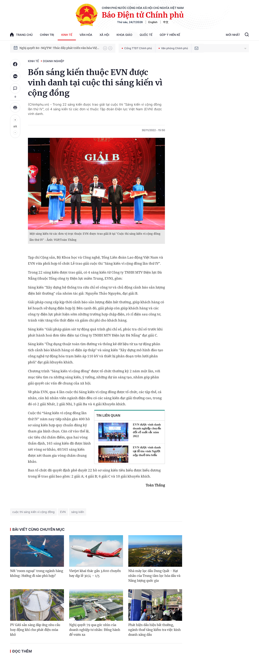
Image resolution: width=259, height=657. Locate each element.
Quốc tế (146, 34)
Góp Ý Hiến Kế (170, 34)
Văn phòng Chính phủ (173, 48)
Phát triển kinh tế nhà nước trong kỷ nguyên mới (52, 44)
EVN (63, 512)
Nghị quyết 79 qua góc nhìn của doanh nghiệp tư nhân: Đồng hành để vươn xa (94, 630)
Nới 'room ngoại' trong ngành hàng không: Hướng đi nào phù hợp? (36, 573)
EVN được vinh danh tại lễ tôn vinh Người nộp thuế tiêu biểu (147, 451)
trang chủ (21, 34)
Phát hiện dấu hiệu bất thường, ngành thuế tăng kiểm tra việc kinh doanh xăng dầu (154, 630)
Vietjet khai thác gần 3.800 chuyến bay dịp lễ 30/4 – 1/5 (95, 573)
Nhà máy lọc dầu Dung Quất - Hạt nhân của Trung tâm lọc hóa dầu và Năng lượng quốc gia (154, 576)
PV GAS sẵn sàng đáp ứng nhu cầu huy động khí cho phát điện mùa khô (35, 630)
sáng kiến (77, 512)
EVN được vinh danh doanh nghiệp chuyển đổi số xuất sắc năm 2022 (147, 430)
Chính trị (47, 34)
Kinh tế (66, 34)
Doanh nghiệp (53, 61)
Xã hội (104, 34)
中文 (165, 22)
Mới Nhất (233, 34)
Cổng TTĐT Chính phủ (137, 48)
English (152, 22)
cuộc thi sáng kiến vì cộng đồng (33, 512)
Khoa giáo (124, 34)
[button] (105, 48)
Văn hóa (86, 34)
